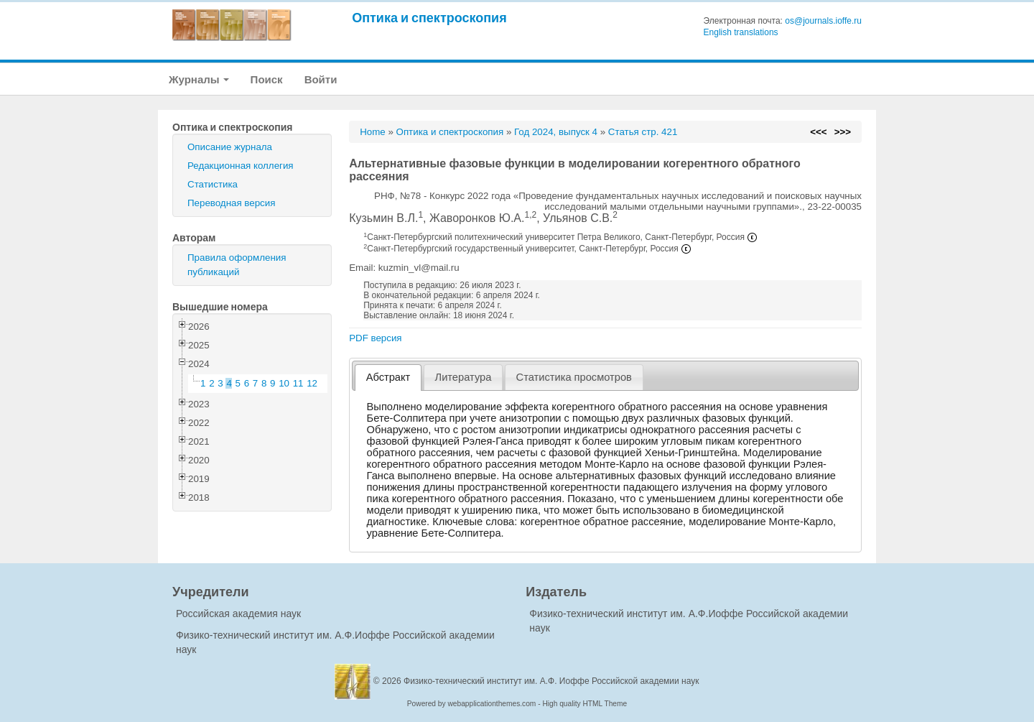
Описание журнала (229, 147)
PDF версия (375, 338)
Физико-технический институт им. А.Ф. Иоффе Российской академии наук (551, 681)
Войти (320, 79)
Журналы (199, 79)
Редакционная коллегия (240, 165)
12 (312, 383)
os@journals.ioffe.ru (823, 21)
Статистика (212, 184)
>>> (842, 131)
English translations (741, 32)
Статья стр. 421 (643, 131)
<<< (818, 131)
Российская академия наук (238, 613)
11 (298, 383)
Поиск (267, 79)
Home (373, 131)
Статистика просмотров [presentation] (574, 377)
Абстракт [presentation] (388, 377)
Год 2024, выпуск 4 (555, 131)
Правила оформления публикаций (236, 264)
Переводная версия (231, 203)
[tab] (388, 377)
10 (284, 383)
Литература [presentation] (463, 377)
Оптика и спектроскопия (429, 17)
